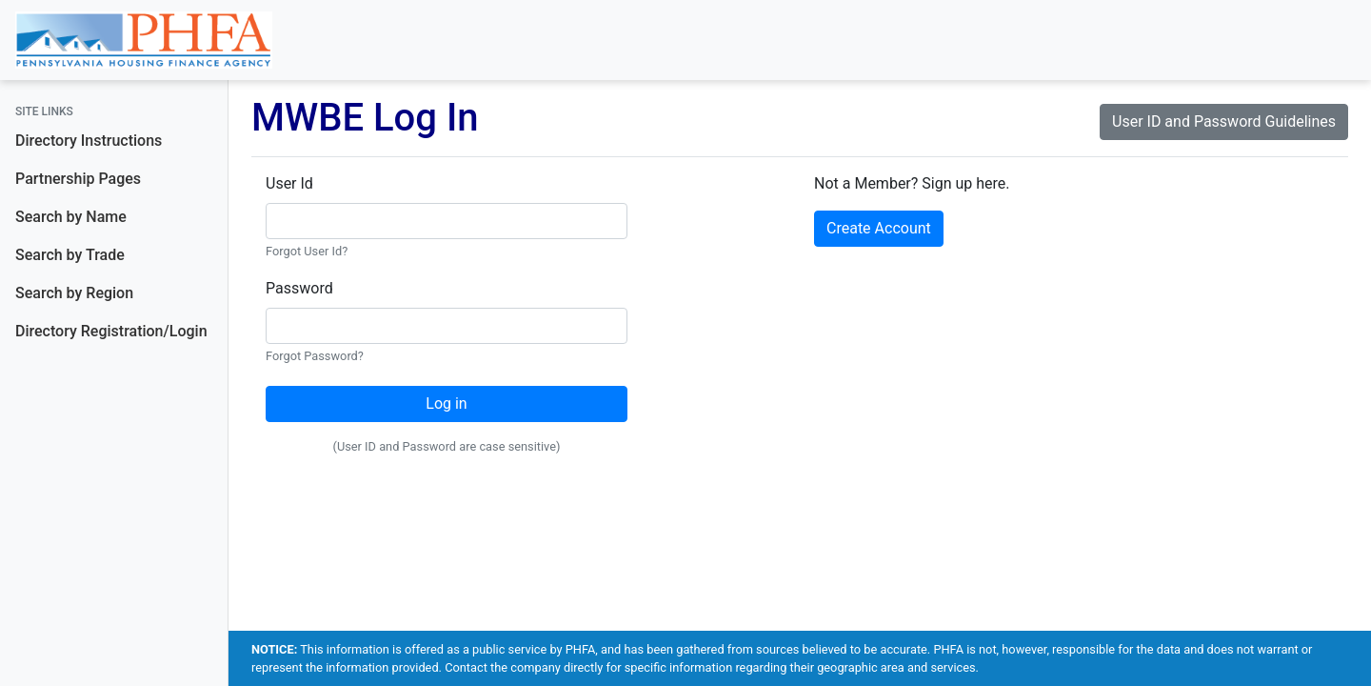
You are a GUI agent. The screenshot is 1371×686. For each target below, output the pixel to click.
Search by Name (71, 217)
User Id (289, 183)
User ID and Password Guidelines (1224, 121)
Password (299, 288)
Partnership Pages (78, 179)
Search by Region (74, 293)
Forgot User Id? (307, 251)
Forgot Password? (315, 356)
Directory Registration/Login (111, 331)
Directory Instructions (88, 140)
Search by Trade (70, 255)
